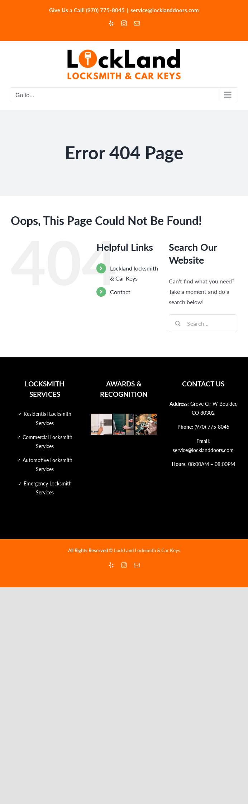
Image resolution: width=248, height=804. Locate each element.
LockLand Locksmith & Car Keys (147, 550)
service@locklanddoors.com (164, 10)
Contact (120, 291)
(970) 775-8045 (212, 427)
